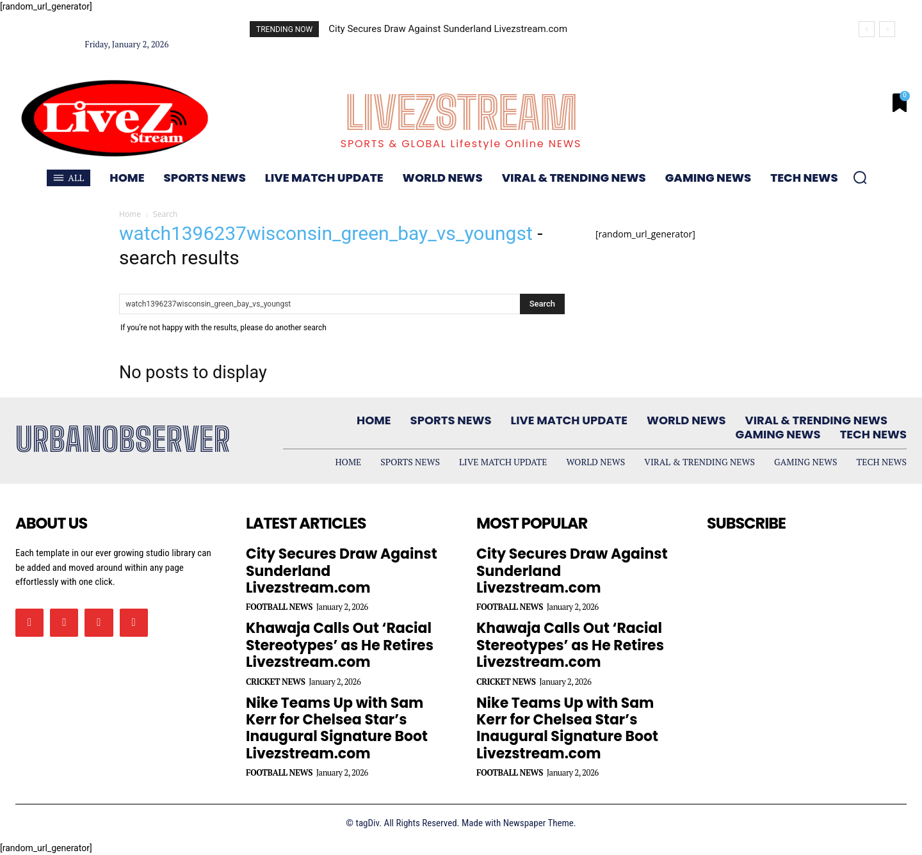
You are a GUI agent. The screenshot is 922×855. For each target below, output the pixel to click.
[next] (887, 29)
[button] (860, 177)
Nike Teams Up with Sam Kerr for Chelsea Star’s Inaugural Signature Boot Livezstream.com (337, 728)
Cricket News (275, 681)
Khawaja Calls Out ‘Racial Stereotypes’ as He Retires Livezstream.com (339, 645)
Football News (279, 607)
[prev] (867, 29)
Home (130, 214)
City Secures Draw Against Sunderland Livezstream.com (447, 29)
